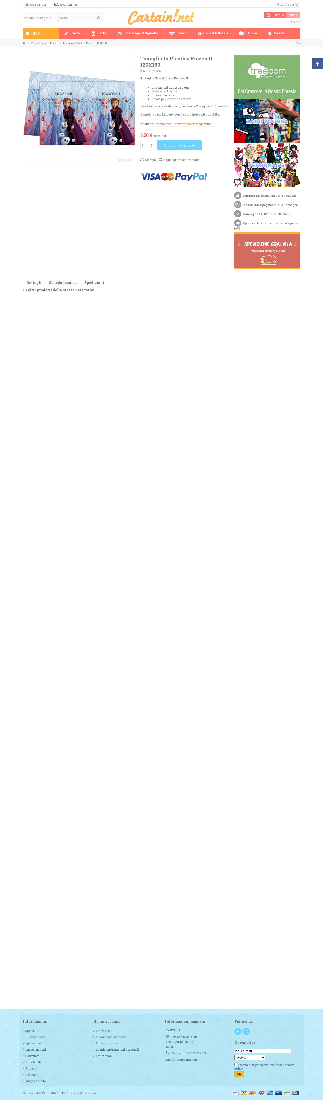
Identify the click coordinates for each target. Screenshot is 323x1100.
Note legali (33, 1062)
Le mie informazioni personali (117, 1050)
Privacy (30, 1068)
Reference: (146, 71)
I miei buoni (104, 1056)
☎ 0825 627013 (35, 4)
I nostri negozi (35, 1050)
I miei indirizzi (106, 1043)
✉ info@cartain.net (64, 4)
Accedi (295, 22)
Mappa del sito (35, 1081)
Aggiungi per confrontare (181, 160)
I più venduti (34, 1043)
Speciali (30, 1031)
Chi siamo (32, 1075)
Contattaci (32, 1056)
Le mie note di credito (111, 1037)
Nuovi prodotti (35, 1037)
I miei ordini (104, 1031)
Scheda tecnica (63, 282)
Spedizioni (94, 282)
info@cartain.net (187, 1060)
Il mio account (106, 1021)
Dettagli (33, 282)
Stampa (150, 160)
